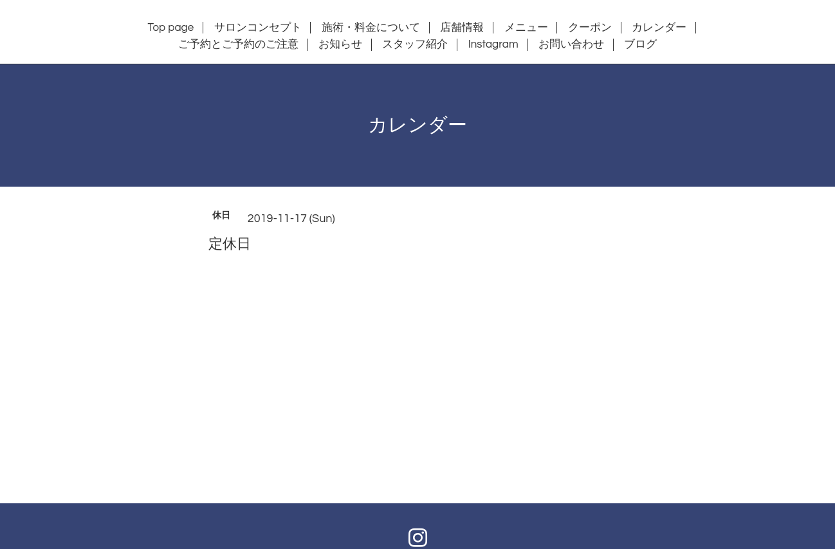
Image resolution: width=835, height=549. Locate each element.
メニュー (526, 27)
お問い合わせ (571, 44)
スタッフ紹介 (415, 44)
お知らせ (340, 44)
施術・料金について (371, 27)
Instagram (493, 44)
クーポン (590, 27)
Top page (171, 27)
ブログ (640, 44)
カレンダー (659, 27)
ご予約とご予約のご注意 (238, 44)
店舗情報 (462, 27)
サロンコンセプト (258, 27)
